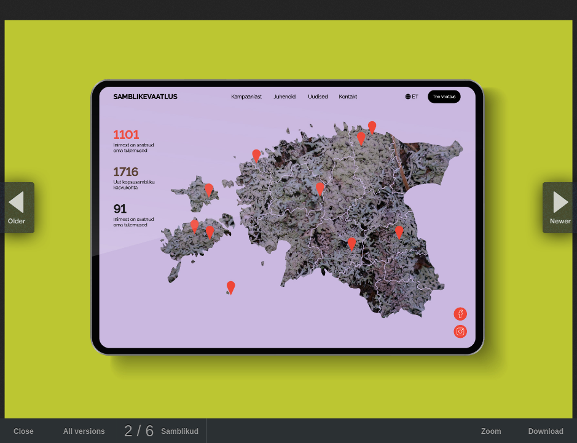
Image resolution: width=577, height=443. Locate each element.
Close (24, 431)
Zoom (491, 431)
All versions (84, 431)
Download (545, 431)
